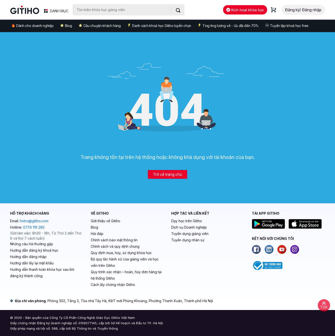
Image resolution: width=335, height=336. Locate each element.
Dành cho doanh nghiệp (32, 25)
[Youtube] (281, 249)
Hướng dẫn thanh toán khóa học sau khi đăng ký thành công (42, 272)
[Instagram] (294, 249)
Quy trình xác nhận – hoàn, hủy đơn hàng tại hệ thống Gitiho (126, 275)
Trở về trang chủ (167, 174)
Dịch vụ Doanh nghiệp (189, 227)
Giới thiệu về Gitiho (105, 221)
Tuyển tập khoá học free (286, 25)
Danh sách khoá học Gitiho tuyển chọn (159, 25)
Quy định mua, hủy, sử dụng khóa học (121, 253)
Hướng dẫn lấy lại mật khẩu (32, 263)
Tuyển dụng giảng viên (190, 234)
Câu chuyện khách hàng (99, 26)
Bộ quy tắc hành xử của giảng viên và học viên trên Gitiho (125, 262)
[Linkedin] (269, 249)
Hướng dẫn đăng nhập (28, 257)
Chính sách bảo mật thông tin (114, 240)
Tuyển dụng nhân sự (187, 240)
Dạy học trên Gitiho (186, 221)
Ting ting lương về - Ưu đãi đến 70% (228, 25)
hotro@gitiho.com (34, 221)
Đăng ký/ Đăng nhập (303, 9)
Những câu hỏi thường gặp (31, 244)
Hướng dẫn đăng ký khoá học (34, 250)
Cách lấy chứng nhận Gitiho (113, 285)
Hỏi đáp (97, 234)
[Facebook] (256, 249)
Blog (66, 26)
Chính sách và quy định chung (115, 246)
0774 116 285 (34, 227)
